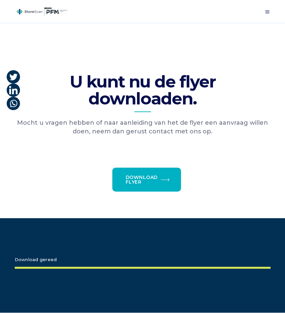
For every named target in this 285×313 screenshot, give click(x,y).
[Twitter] (13, 76)
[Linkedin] (13, 90)
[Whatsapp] (13, 103)
